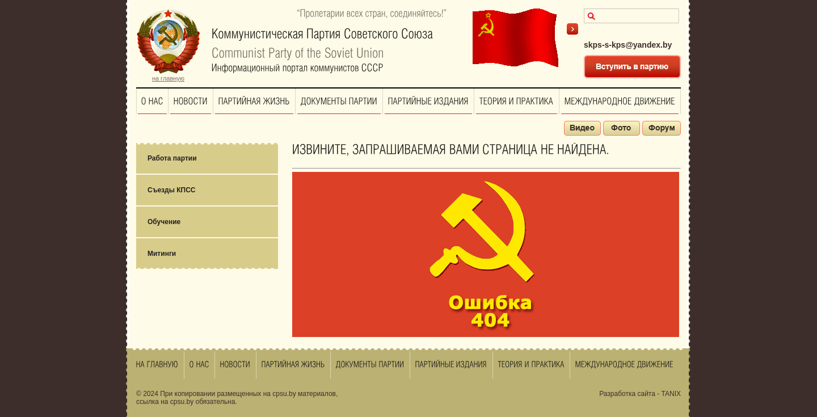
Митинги (162, 254)
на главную (168, 78)
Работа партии (172, 158)
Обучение (164, 222)
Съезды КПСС (172, 190)
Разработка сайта (627, 394)
